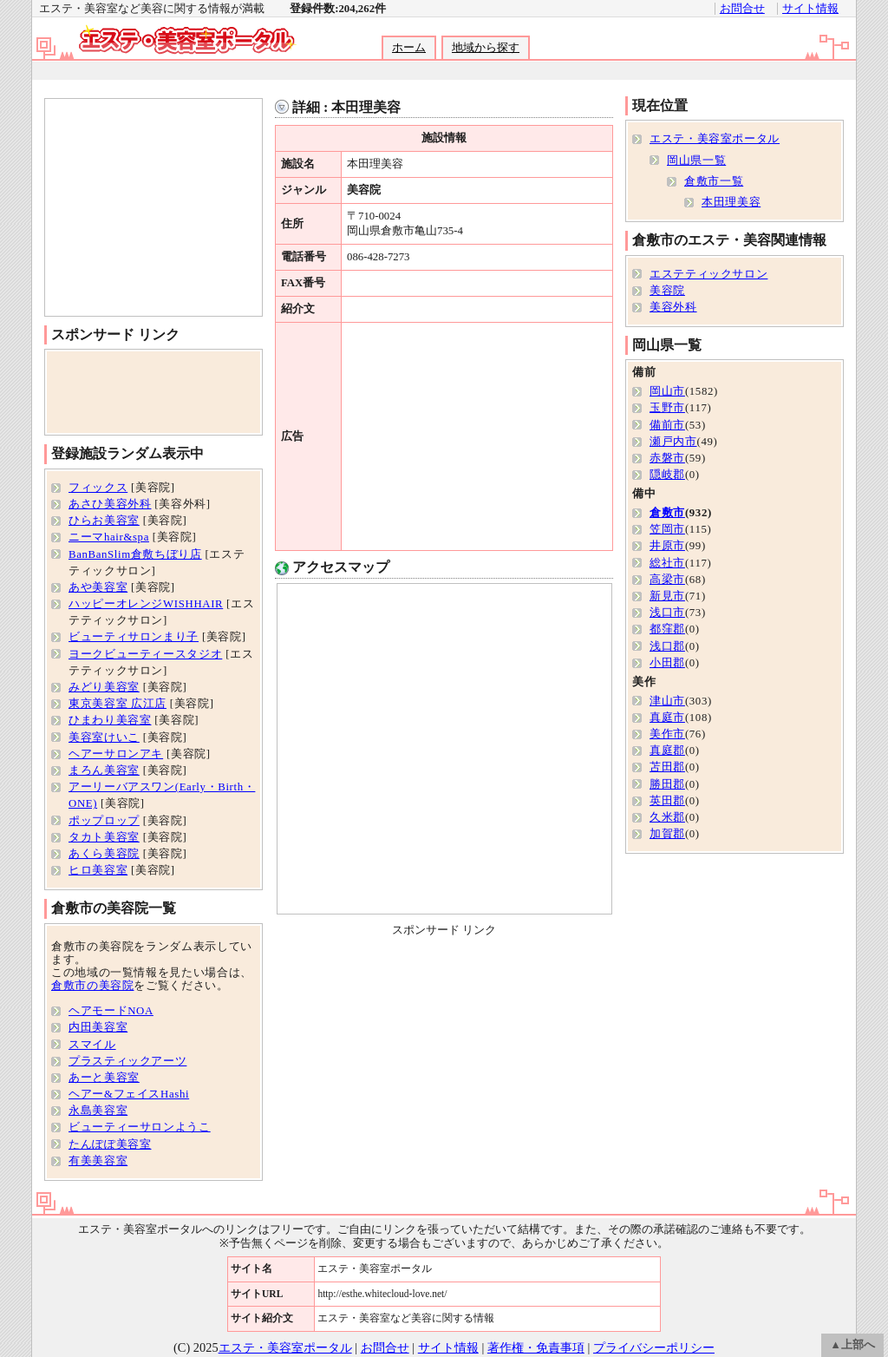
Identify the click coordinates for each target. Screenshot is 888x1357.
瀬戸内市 (673, 442)
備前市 (667, 425)
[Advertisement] (443, 70)
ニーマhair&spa (109, 537)
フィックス (98, 488)
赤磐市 (667, 458)
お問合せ (742, 9)
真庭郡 (667, 750)
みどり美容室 (104, 687)
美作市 (667, 734)
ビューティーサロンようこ (140, 1127)
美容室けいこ (104, 737)
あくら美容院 (104, 854)
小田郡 (667, 663)
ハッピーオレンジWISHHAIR (146, 604)
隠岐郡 (667, 475)
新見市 (667, 596)
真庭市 (667, 717)
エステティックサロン (708, 274)
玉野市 (667, 408)
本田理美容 (731, 202)
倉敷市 (667, 513)
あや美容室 (98, 587)
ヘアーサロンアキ (116, 754)
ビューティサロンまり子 (134, 637)
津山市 (667, 701)
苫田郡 (667, 767)
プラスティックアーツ (127, 1061)
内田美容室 (98, 1027)
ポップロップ (104, 821)
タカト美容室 (104, 837)
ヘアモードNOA (111, 1011)
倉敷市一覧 (713, 181)
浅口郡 (667, 646)
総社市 (667, 563)
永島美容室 (98, 1111)
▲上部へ (852, 1345)
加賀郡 (667, 834)
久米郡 (667, 817)
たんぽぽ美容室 (110, 1144)
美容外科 (673, 307)
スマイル (92, 1045)
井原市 (667, 546)
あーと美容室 (104, 1078)
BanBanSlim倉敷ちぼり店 (135, 554)
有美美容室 (98, 1161)
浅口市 (667, 612)
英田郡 (667, 801)
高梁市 (667, 580)
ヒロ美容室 (98, 870)
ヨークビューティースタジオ (145, 654)
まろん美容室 (104, 770)
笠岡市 (667, 529)
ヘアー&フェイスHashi (129, 1094)
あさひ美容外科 (110, 504)
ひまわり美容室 (110, 720)
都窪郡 (667, 629)
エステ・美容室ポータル (715, 139)
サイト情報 (810, 9)
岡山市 (667, 391)
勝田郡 (667, 784)
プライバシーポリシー (654, 1347)
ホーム (409, 48)
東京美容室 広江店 (117, 704)
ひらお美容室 (104, 521)
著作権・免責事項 (535, 1347)
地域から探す (485, 48)
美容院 (667, 291)
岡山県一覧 (696, 160)
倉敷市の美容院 (92, 986)
